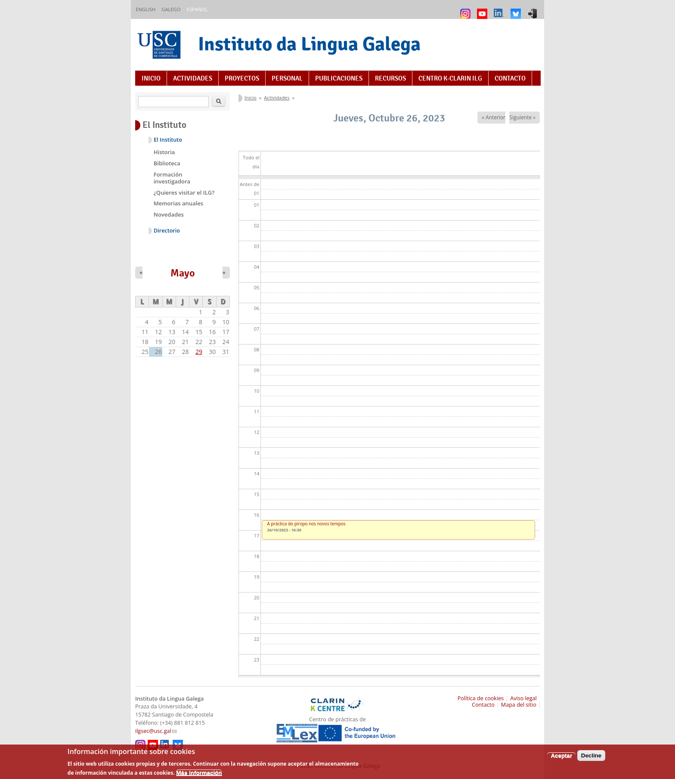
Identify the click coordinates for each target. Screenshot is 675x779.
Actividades (192, 78)
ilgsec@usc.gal (155, 731)
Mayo (182, 273)
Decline (591, 758)
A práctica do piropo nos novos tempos (306, 524)
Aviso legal (523, 698)
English (145, 9)
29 (198, 352)
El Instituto (168, 139)
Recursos (390, 78)
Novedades (169, 214)
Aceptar (561, 758)
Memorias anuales (178, 203)
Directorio (167, 230)
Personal (287, 78)
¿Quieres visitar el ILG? (184, 192)
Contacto (510, 78)
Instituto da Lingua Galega (309, 43)
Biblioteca (167, 163)
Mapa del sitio (518, 704)
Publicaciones (338, 78)
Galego (170, 9)
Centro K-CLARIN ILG (450, 78)
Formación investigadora (172, 178)
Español (196, 9)
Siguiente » (522, 117)
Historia (164, 152)
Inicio (151, 78)
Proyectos (242, 78)
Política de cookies (481, 698)
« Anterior (493, 117)
